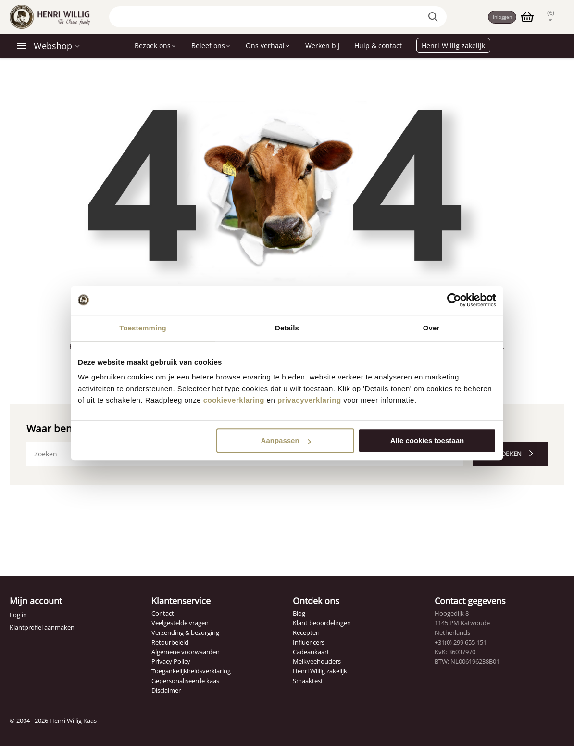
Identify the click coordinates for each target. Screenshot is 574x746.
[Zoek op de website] (429, 16)
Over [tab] (431, 328)
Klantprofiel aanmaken (42, 627)
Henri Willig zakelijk (320, 671)
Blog (299, 613)
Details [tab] (287, 328)
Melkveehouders (317, 661)
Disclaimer (166, 690)
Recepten (306, 632)
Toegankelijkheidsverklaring (191, 671)
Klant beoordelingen (322, 623)
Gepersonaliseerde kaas (185, 680)
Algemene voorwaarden (185, 651)
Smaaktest (308, 680)
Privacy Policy (170, 661)
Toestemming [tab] (142, 328)
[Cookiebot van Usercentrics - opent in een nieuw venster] (454, 300)
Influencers (308, 642)
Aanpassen (286, 440)
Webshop (53, 45)
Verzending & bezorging (185, 632)
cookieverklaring (233, 400)
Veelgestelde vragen (180, 623)
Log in (18, 614)
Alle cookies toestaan (427, 440)
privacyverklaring (309, 400)
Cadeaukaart (311, 651)
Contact (162, 613)
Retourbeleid (169, 642)
